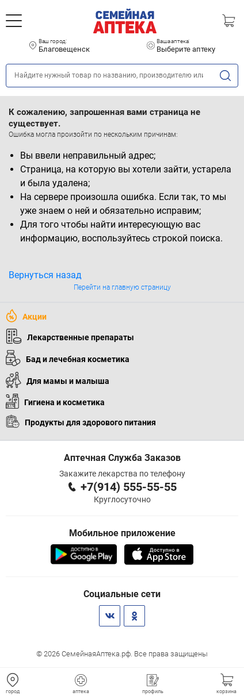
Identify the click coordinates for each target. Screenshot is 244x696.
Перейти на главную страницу (122, 287)
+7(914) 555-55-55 (129, 487)
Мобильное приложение (122, 533)
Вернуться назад (45, 275)
